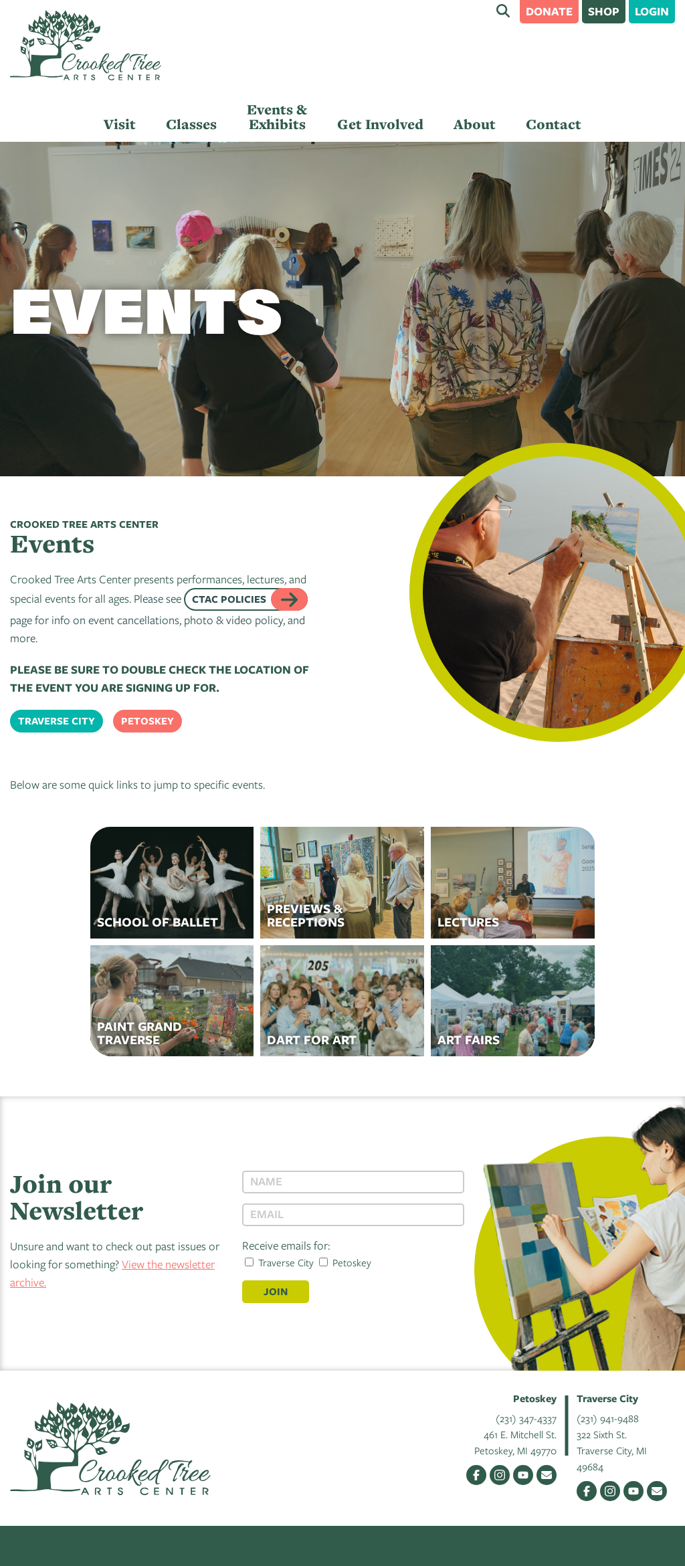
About (475, 124)
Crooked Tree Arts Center (85, 45)
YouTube (523, 1475)
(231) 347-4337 (526, 1418)
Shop (603, 11)
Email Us (546, 1475)
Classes (191, 124)
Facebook (476, 1475)
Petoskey (147, 721)
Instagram (500, 1475)
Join (276, 1291)
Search (503, 10)
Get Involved (380, 124)
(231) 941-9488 (608, 1418)
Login (652, 11)
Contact (553, 124)
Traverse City (56, 721)
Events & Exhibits (277, 117)
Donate (549, 11)
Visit (120, 124)
